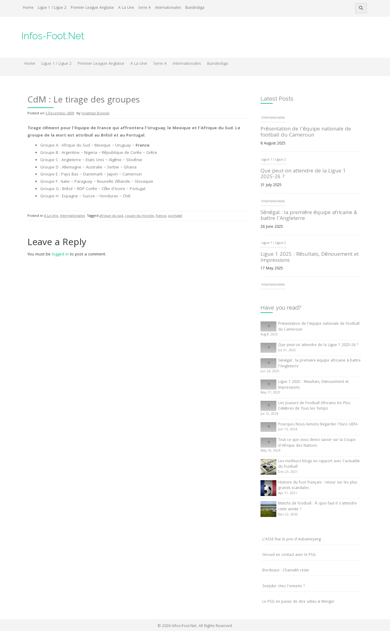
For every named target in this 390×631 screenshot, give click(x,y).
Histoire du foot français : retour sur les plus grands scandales (317, 486)
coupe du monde (139, 216)
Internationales (168, 8)
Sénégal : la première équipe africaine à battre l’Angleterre (309, 216)
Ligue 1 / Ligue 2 (52, 8)
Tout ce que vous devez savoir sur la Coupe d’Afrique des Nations (317, 443)
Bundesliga (194, 8)
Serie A (144, 8)
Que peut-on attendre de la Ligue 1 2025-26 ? (303, 174)
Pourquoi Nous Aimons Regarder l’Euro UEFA (318, 424)
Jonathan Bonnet (95, 113)
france (161, 216)
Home (28, 8)
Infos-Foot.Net (52, 35)
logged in (60, 254)
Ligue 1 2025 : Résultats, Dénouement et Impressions (310, 257)
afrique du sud (111, 216)
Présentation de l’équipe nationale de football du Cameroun (306, 132)
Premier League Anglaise (92, 8)
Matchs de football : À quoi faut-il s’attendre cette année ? (317, 507)
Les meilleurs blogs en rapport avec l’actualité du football (319, 464)
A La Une (126, 8)
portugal (175, 216)
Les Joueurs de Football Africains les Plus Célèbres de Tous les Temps (314, 406)
